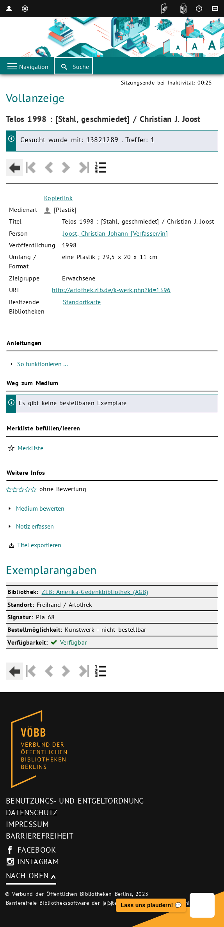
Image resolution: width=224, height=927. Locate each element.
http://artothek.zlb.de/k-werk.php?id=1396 (111, 290)
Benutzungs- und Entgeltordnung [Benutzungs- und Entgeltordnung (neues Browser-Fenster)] (75, 801)
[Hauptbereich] (112, 381)
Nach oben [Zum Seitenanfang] (27, 876)
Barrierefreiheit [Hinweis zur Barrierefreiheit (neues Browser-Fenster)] (39, 836)
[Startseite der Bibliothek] (16, 37)
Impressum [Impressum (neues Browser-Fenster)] (27, 824)
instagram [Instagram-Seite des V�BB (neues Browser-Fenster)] (38, 862)
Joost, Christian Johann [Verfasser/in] (115, 233)
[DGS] (162, 8)
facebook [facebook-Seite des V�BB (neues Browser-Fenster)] (37, 850)
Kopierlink (58, 198)
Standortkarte (82, 302)
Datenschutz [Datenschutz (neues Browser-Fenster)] (32, 812)
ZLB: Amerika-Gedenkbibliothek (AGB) (95, 592)
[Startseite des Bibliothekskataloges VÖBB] (112, 749)
